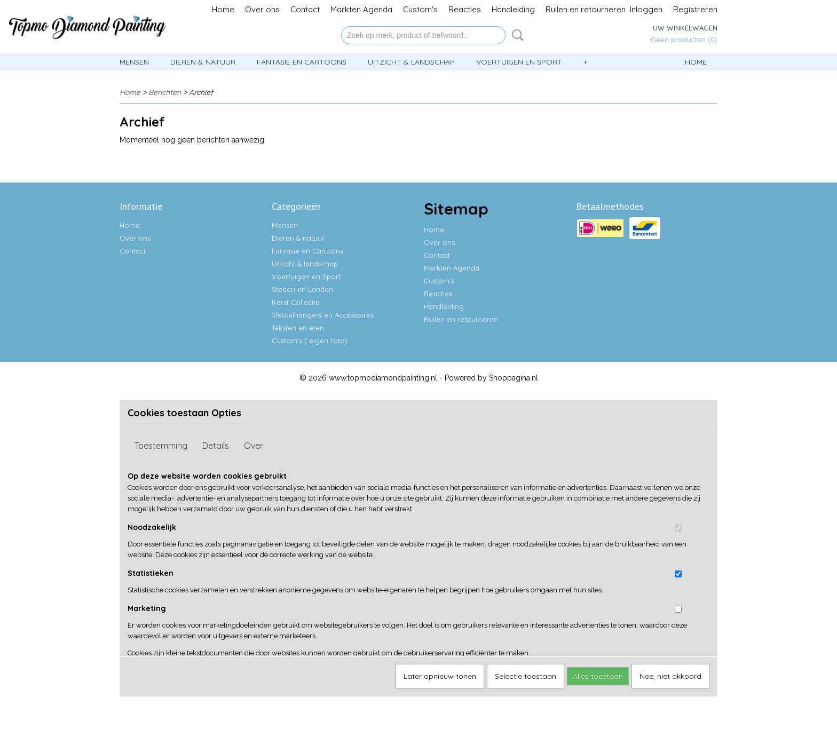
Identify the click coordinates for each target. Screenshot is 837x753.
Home (223, 9)
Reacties (464, 9)
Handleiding (513, 9)
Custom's (420, 9)
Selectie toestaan (525, 676)
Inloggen (646, 9)
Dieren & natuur (202, 62)
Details (215, 445)
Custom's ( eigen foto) (310, 340)
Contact (305, 9)
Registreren (695, 9)
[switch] (678, 528)
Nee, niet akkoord (670, 676)
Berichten (164, 92)
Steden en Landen (302, 289)
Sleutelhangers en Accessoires (323, 315)
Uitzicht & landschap (411, 62)
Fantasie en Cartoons (301, 62)
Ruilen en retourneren (586, 9)
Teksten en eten (298, 327)
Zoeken (516, 35)
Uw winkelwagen (685, 27)
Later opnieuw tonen (440, 676)
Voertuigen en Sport (519, 62)
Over (253, 445)
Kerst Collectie (296, 302)
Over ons (262, 9)
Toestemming (161, 445)
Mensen (134, 62)
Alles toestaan (598, 676)
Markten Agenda (361, 9)
